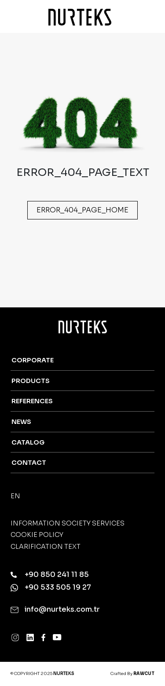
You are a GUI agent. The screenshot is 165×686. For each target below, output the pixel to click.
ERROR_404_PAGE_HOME (82, 210)
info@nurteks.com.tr (55, 609)
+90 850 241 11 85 (50, 574)
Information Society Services (68, 523)
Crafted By (132, 673)
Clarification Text (46, 547)
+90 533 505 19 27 (51, 587)
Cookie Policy (37, 535)
